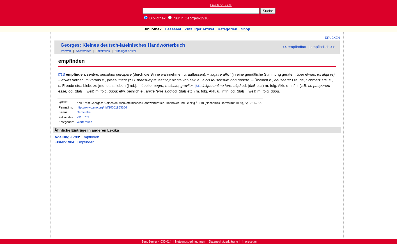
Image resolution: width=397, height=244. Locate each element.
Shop (245, 29)
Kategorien (227, 29)
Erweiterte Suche (221, 5)
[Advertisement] (371, 13)
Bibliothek (155, 18)
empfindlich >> (323, 47)
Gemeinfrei (84, 112)
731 (79, 117)
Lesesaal (173, 29)
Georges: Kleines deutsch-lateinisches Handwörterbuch (123, 45)
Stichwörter (83, 51)
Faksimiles (103, 51)
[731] (61, 74)
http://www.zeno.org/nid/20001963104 (102, 107)
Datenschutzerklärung (223, 241)
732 (86, 117)
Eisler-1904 (64, 142)
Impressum (249, 241)
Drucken (332, 37)
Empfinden (90, 137)
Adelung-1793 (66, 137)
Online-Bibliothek (26, 13)
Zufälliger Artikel (199, 29)
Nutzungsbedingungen (190, 241)
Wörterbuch (84, 122)
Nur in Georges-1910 (188, 18)
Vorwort (66, 51)
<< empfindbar (294, 47)
